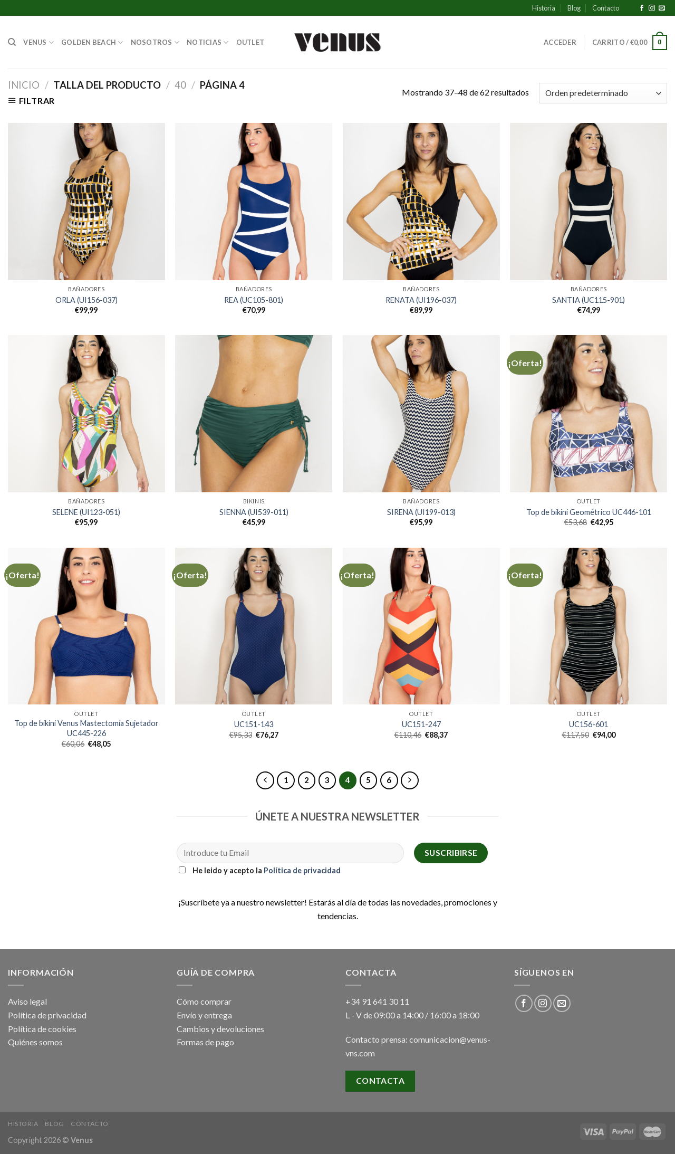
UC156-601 (588, 724)
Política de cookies (42, 1029)
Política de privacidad (302, 870)
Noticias (208, 42)
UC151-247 (421, 724)
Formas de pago (205, 1042)
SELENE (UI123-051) (86, 512)
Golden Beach (92, 42)
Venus (38, 42)
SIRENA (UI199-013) (421, 512)
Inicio (24, 85)
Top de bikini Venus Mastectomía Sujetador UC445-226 (86, 728)
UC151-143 (253, 724)
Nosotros (155, 42)
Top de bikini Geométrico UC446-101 (588, 512)
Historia (543, 8)
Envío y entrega (204, 1015)
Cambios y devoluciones (220, 1029)
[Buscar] (12, 42)
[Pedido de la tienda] (603, 93)
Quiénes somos (35, 1042)
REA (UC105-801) (253, 299)
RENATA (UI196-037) (421, 299)
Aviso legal (27, 1001)
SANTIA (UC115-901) (588, 299)
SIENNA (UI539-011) (253, 512)
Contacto (605, 8)
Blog (574, 8)
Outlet (250, 42)
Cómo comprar (204, 1001)
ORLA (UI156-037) (86, 299)
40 (180, 85)
